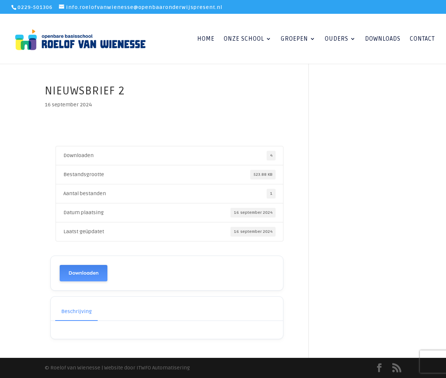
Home (205, 39)
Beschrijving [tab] (76, 311)
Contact (422, 39)
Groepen (294, 39)
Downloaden (84, 273)
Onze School (244, 39)
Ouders (336, 39)
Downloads (383, 39)
